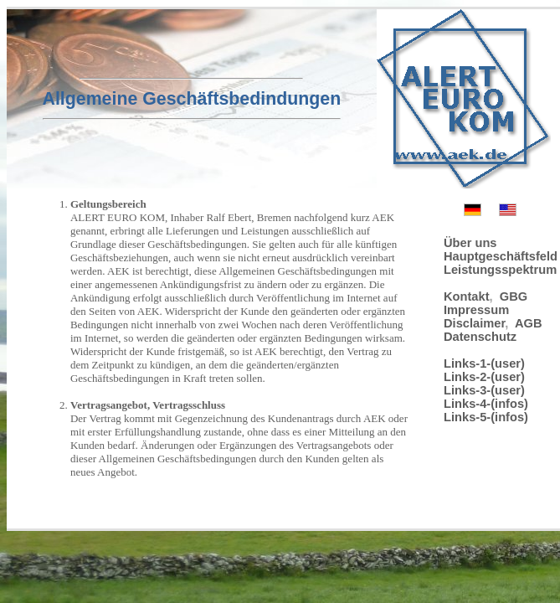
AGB (528, 323)
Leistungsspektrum (500, 269)
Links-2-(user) (484, 377)
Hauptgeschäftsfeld (500, 256)
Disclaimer (474, 323)
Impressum (476, 310)
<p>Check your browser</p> (222, 339)
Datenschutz (480, 336)
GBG (513, 296)
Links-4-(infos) (486, 403)
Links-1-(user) (484, 363)
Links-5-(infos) (486, 417)
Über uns (470, 243)
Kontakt (467, 296)
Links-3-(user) (484, 390)
